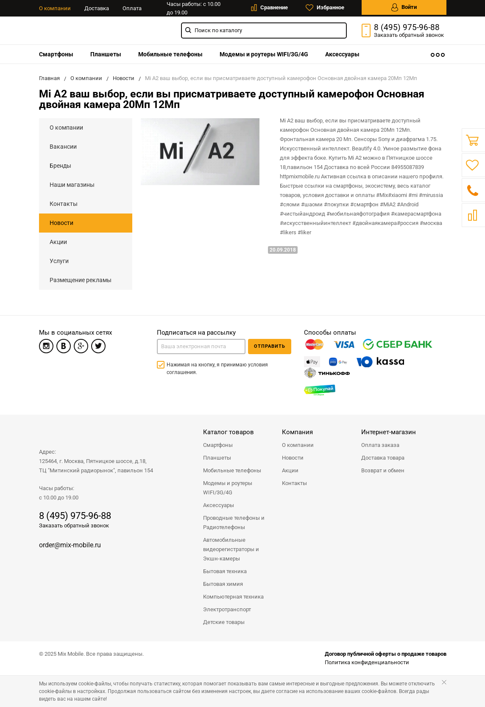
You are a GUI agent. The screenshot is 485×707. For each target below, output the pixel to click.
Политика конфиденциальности (367, 662)
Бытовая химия (223, 584)
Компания (297, 432)
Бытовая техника (225, 571)
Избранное (325, 7)
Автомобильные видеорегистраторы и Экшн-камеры (231, 549)
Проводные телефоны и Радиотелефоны (234, 522)
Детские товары (224, 622)
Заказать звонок (409, 35)
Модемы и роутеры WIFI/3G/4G (264, 54)
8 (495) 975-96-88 (407, 27)
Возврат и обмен (382, 470)
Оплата (132, 8)
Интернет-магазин (388, 432)
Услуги (59, 261)
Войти (404, 7)
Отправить (269, 346)
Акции (58, 241)
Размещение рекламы (80, 280)
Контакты (64, 203)
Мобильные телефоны (170, 54)
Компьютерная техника (233, 596)
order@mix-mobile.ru (70, 545)
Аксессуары (342, 54)
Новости (61, 222)
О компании (55, 8)
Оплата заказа (380, 445)
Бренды (60, 165)
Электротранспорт (227, 609)
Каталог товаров (228, 432)
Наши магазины (72, 184)
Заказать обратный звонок (74, 525)
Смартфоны (56, 54)
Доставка (96, 8)
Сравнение (269, 7)
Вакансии (63, 146)
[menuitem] (56, 54)
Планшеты (105, 54)
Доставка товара (382, 458)
